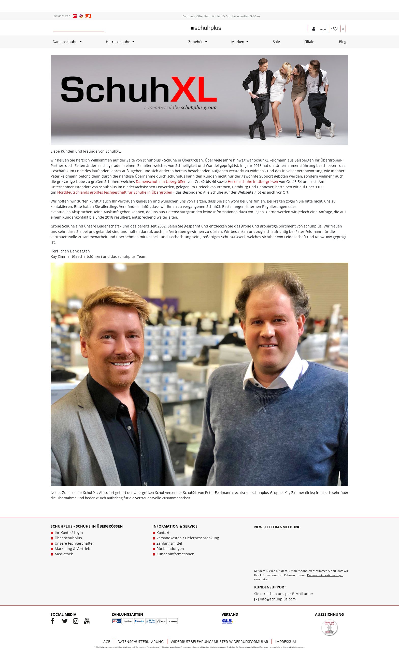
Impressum (285, 641)
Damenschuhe (65, 41)
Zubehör (195, 41)
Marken (237, 41)
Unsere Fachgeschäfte (73, 543)
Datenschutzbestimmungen (325, 575)
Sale (276, 41)
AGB (106, 641)
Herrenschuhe (118, 41)
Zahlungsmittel (169, 543)
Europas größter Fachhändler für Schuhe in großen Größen (221, 16)
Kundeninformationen (175, 554)
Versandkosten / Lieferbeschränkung (187, 537)
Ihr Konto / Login (69, 532)
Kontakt (162, 532)
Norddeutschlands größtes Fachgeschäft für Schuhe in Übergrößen (114, 192)
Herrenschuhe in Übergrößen (253, 181)
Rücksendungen (170, 548)
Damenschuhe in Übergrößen (161, 181)
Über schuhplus (68, 537)
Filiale (309, 41)
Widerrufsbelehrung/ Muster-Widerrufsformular (219, 641)
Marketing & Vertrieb (72, 548)
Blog (342, 41)
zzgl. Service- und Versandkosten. (145, 647)
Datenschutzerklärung (141, 641)
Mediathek (64, 554)
